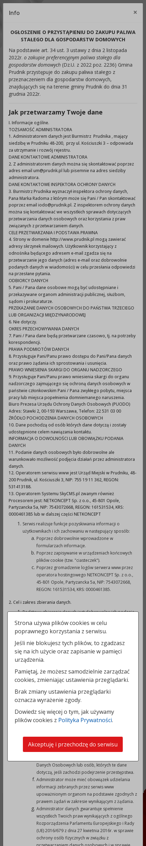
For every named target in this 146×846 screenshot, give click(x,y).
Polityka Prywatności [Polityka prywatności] (85, 720)
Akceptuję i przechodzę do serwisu (73, 744)
